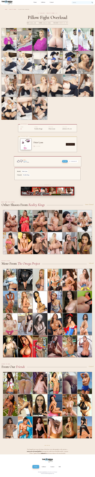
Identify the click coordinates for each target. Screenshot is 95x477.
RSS (60, 466)
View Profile (70, 144)
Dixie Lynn (33, 22)
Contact (52, 2)
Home (35, 2)
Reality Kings (12, 9)
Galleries (43, 2)
